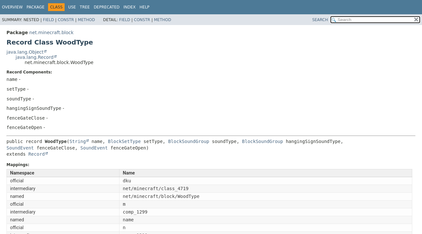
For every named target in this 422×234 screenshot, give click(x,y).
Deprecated (107, 7)
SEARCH (320, 20)
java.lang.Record (35, 57)
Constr (66, 20)
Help (145, 7)
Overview (12, 7)
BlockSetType (124, 141)
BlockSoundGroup (188, 141)
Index (129, 7)
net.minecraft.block (51, 32)
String (77, 141)
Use (72, 7)
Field (48, 20)
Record (36, 154)
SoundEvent (20, 147)
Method (86, 20)
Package (35, 7)
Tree (85, 7)
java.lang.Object (24, 52)
